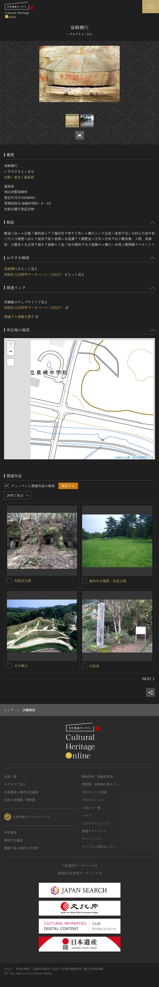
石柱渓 (94, 666)
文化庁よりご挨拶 (94, 792)
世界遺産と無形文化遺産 (21, 792)
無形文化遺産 (13, 840)
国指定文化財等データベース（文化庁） (34, 274)
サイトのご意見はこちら (99, 846)
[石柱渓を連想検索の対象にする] (84, 666)
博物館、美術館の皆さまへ (100, 784)
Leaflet (119, 457)
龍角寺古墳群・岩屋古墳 (107, 580)
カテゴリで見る (15, 784)
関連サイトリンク (94, 831)
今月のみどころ (93, 799)
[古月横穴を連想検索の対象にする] (9, 665)
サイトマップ (91, 839)
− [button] (10, 351)
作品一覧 (10, 776)
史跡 (7, 177)
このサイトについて (96, 823)
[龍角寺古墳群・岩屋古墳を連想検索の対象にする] (84, 580)
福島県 (29, 177)
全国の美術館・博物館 (19, 799)
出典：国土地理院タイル (139, 457)
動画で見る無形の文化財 (21, 848)
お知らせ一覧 (91, 807)
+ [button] (10, 344)
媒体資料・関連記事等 (97, 776)
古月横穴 (21, 665)
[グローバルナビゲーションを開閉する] (150, 6)
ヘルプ (86, 815)
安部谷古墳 (22, 580)
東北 (17, 177)
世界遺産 (10, 832)
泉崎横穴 (10, 268)
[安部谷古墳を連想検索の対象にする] (9, 580)
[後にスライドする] (148, 679)
